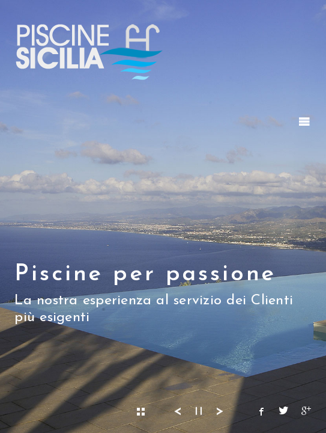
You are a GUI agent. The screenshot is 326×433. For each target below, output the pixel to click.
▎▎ (201, 411)
